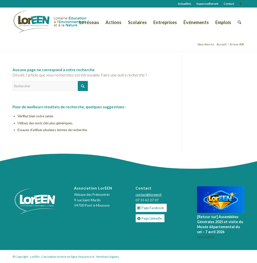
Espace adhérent (207, 3)
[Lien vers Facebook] (240, 4)
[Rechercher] (239, 22)
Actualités (184, 3)
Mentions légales (107, 256)
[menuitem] (184, 4)
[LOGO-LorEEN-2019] (32, 22)
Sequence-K (86, 256)
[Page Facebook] (151, 208)
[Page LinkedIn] (150, 218)
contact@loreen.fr (149, 195)
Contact (229, 3)
